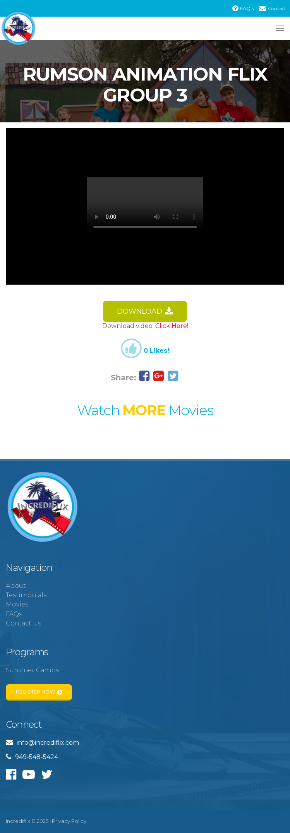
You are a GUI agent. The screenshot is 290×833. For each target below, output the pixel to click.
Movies (17, 604)
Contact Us (23, 623)
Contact (272, 8)
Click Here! (171, 326)
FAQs (14, 614)
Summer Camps (32, 670)
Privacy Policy (69, 821)
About (16, 585)
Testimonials (26, 595)
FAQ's (243, 8)
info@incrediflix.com (42, 742)
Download (145, 311)
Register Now (39, 692)
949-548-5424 (32, 757)
